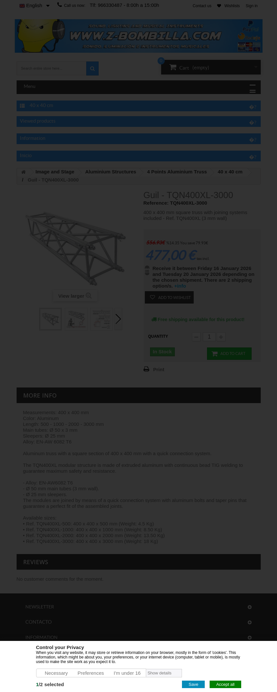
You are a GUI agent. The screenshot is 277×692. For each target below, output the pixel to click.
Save (193, 684)
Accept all (225, 684)
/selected (50, 684)
